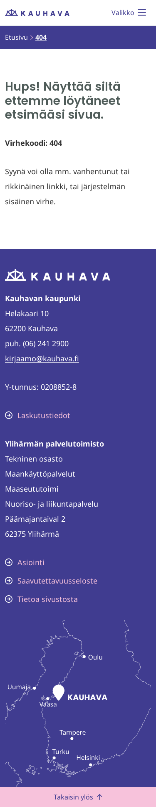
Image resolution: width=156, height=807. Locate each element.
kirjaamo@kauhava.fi (42, 358)
